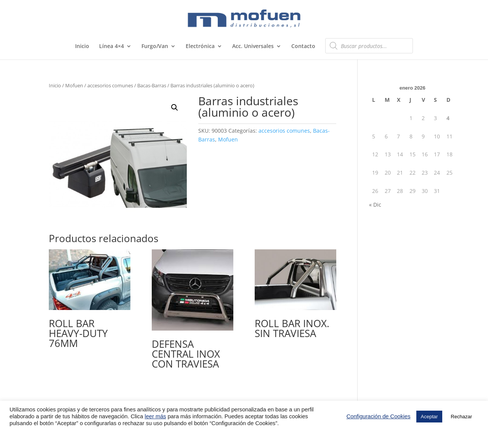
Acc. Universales (253, 46)
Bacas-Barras (151, 85)
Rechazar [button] (461, 416)
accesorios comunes (110, 85)
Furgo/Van (154, 46)
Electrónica (200, 46)
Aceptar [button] (429, 416)
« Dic (375, 204)
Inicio (82, 46)
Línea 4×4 (111, 46)
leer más (155, 416)
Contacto (303, 46)
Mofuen (74, 85)
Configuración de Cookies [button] (379, 416)
